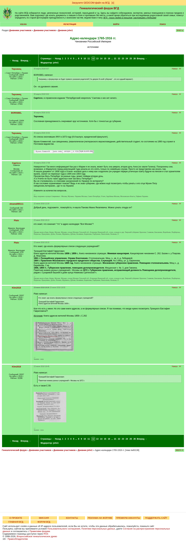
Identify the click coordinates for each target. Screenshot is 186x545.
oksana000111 (16, 204)
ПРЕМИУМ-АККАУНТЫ (128, 518)
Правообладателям (18, 539)
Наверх (175, 69)
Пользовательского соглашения (63, 528)
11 (89, 58)
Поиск (163, 24)
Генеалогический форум (14, 450)
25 (130, 58)
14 (101, 58)
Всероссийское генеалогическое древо (37, 536)
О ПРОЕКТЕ (15, 518)
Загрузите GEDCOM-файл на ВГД (91, 2)
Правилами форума (39, 531)
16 (109, 58)
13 (97, 58)
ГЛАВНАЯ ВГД (15, 522)
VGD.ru (23, 24)
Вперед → (26, 60)
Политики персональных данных (98, 528)
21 (115, 58)
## (180, 69)
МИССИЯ (44, 518)
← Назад (14, 60)
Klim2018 (16, 288)
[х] (112, 2)
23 (123, 58)
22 (119, 58)
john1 (56, 62)
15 (105, 58)
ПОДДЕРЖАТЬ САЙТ (156, 518)
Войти (116, 24)
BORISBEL (16, 113)
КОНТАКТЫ (72, 518)
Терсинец (16, 69)
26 (134, 58)
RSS (46, 534)
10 (85, 58)
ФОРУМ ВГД (44, 522)
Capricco (16, 163)
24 (127, 58)
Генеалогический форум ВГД (99, 8)
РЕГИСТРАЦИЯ (69, 24)
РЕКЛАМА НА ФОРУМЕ (100, 518)
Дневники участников (20, 30)
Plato (16, 220)
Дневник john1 (65, 30)
